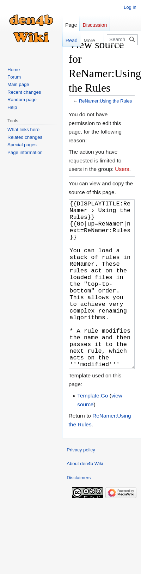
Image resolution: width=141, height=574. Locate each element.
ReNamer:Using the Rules (105, 101)
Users (122, 169)
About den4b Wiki (85, 498)
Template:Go (92, 431)
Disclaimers (79, 513)
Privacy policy (81, 485)
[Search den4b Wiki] (122, 39)
